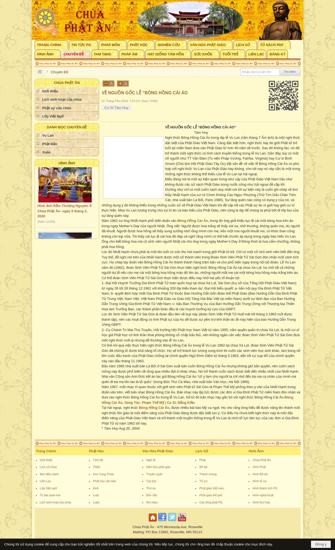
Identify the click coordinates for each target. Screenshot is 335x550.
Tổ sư (203, 481)
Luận (96, 502)
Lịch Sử (201, 451)
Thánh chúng (207, 474)
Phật (202, 460)
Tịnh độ (98, 460)
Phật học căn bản (104, 481)
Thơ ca (151, 488)
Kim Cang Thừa (103, 474)
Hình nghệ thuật (263, 495)
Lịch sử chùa (48, 466)
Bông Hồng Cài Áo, (193, 221)
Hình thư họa (261, 502)
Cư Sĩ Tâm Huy (116, 108)
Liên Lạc (45, 481)
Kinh (96, 488)
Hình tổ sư (260, 481)
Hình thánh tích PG (265, 488)
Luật (96, 495)
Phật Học (96, 451)
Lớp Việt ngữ (48, 488)
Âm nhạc (152, 502)
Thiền (96, 466)
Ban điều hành (49, 474)
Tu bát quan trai (50, 495)
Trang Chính (46, 451)
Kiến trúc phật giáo (158, 466)
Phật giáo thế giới (210, 495)
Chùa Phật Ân (262, 460)
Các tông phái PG (211, 502)
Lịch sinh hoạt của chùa (55, 502)
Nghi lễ (150, 460)
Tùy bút (151, 481)
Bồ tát (203, 466)
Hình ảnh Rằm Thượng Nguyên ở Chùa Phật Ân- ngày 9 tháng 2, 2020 (64, 213)
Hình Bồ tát (260, 474)
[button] (51, 44)
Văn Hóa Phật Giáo (157, 451)
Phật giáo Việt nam (211, 488)
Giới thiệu (46, 460)
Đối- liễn (151, 495)
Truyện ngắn (154, 474)
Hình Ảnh (66, 163)
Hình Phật (259, 466)
